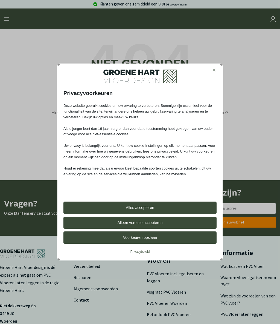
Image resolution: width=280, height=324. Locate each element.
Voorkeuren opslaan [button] (140, 237)
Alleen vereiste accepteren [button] (140, 222)
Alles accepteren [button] (140, 207)
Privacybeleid (140, 252)
